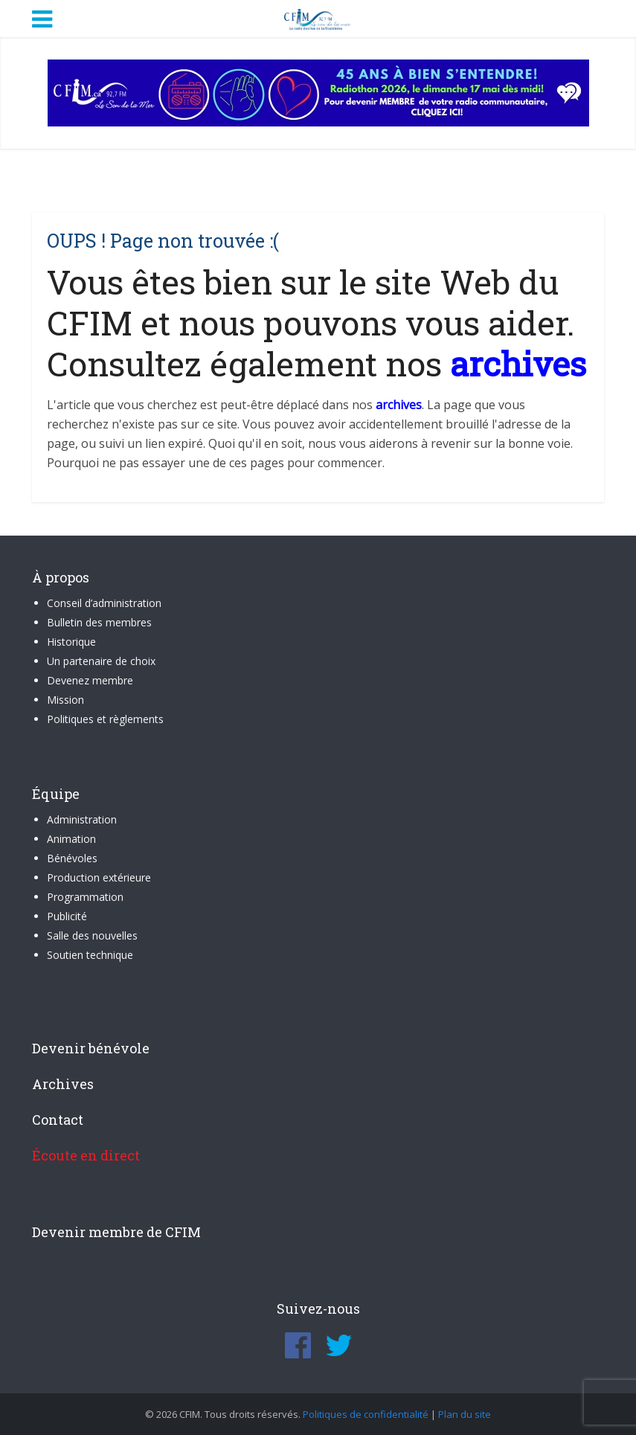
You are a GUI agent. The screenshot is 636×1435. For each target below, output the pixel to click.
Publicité (67, 916)
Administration (82, 819)
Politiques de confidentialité (365, 1414)
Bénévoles (72, 858)
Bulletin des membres (99, 622)
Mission (65, 700)
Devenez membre (90, 680)
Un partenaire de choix (101, 661)
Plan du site (464, 1414)
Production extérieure (99, 877)
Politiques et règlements (105, 719)
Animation (71, 839)
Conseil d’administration (104, 603)
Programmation (85, 897)
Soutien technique (90, 955)
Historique (71, 642)
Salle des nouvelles (92, 935)
